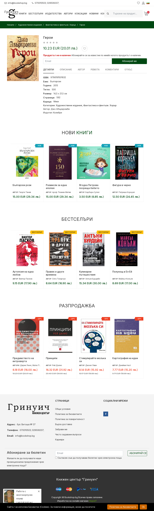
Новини (94, 13)
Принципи (51, 358)
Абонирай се (138, 453)
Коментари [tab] (112, 69)
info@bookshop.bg (16, 3)
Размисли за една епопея (56, 187)
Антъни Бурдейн (92, 279)
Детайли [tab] (48, 69)
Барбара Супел (92, 192)
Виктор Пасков (25, 279)
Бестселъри (36, 13)
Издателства (53, 13)
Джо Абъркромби (60, 109)
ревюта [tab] (95, 69)
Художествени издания (69, 105)
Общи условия (62, 409)
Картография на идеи (125, 358)
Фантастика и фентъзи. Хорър (100, 105)
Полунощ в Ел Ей (122, 271)
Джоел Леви (91, 365)
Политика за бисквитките (68, 414)
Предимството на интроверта (23, 360)
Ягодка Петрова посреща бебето (89, 187)
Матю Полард (38, 365)
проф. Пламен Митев (61, 192)
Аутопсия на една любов (23, 273)
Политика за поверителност (70, 419)
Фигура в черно (121, 185)
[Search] (127, 13)
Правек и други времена (55, 273)
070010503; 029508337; (45, 3)
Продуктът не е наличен (57, 55)
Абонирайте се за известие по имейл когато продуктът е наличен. (106, 55)
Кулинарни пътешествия (87, 273)
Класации (81, 13)
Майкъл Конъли (126, 279)
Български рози (22, 185)
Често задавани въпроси (68, 434)
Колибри (57, 112)
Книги (22, 13)
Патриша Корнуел (127, 192)
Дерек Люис (26, 365)
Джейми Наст (125, 365)
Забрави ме (61, 429)
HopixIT (93, 501)
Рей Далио (57, 365)
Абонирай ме (129, 61)
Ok (143, 507)
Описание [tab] (66, 69)
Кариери (59, 439)
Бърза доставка (63, 424)
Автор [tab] (81, 69)
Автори (68, 13)
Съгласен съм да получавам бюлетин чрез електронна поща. (88, 458)
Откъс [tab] (128, 69)
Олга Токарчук (59, 279)
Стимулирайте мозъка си (92, 360)
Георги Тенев (25, 192)
